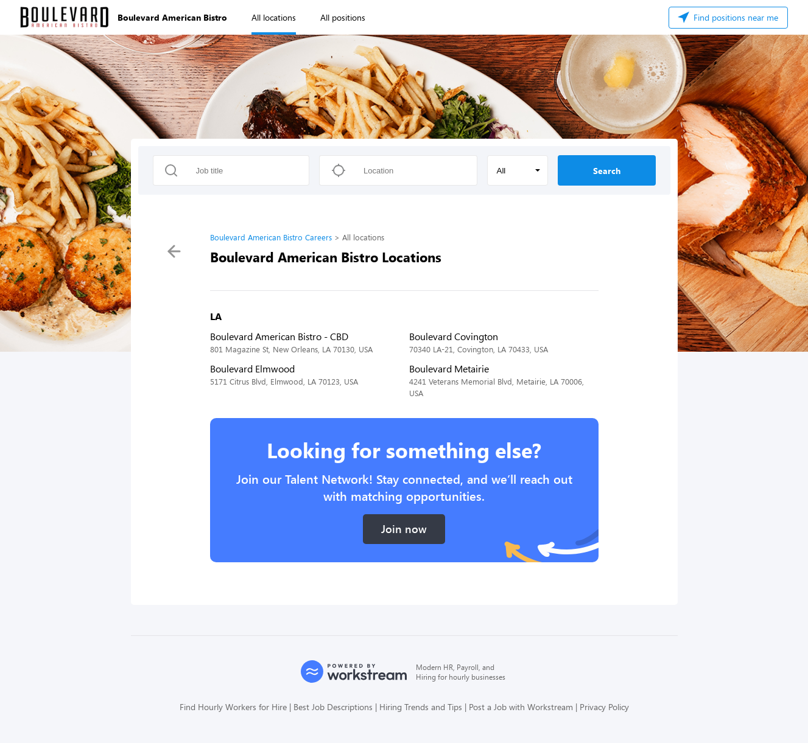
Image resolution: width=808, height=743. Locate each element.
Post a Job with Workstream (521, 707)
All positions (342, 17)
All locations (273, 17)
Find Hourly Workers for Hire (233, 707)
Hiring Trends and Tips (420, 707)
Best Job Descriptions (333, 707)
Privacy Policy (604, 707)
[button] (517, 170)
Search (606, 170)
